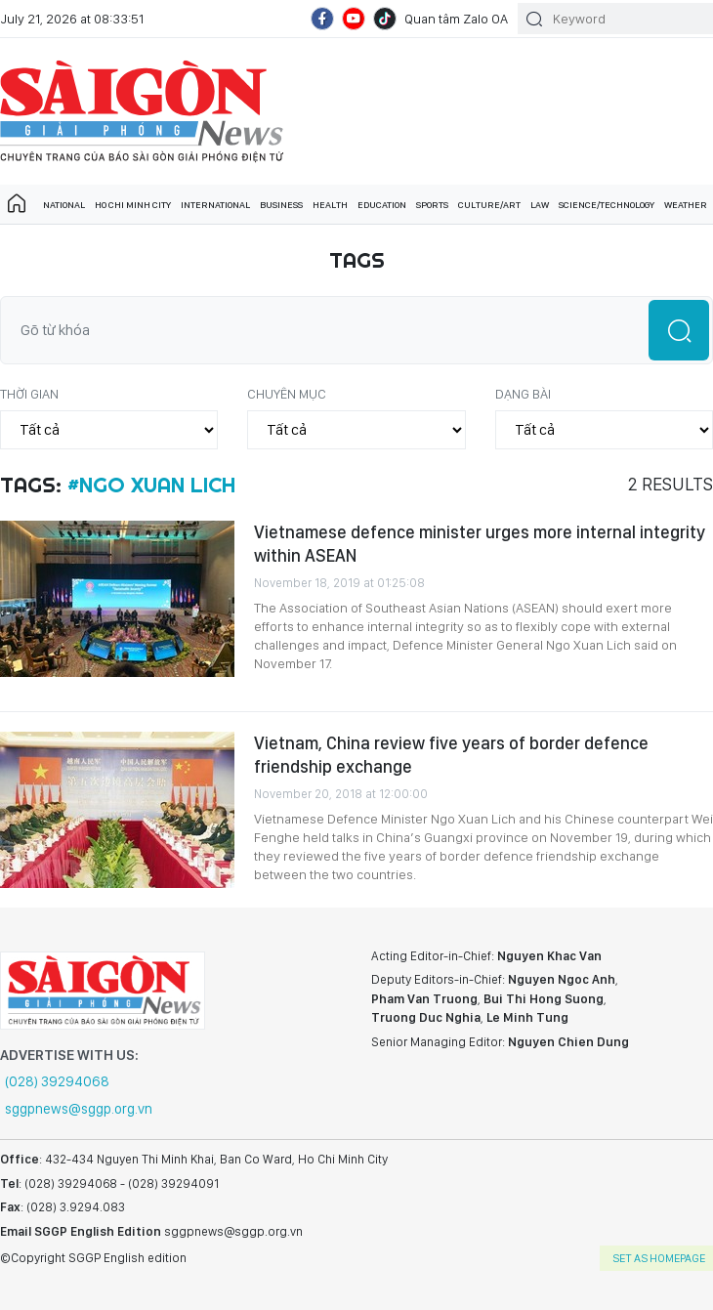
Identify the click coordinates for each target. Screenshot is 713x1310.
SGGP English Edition (141, 111)
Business (281, 204)
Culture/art (489, 204)
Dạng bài (523, 393)
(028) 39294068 (57, 1081)
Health (330, 204)
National (64, 204)
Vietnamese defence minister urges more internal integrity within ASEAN (479, 544)
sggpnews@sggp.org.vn (78, 1109)
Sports (432, 204)
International (215, 204)
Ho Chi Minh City (133, 204)
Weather (685, 204)
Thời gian (29, 393)
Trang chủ (16, 204)
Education (381, 204)
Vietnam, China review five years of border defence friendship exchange (451, 755)
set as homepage (658, 1258)
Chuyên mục (286, 393)
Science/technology (606, 204)
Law (539, 204)
